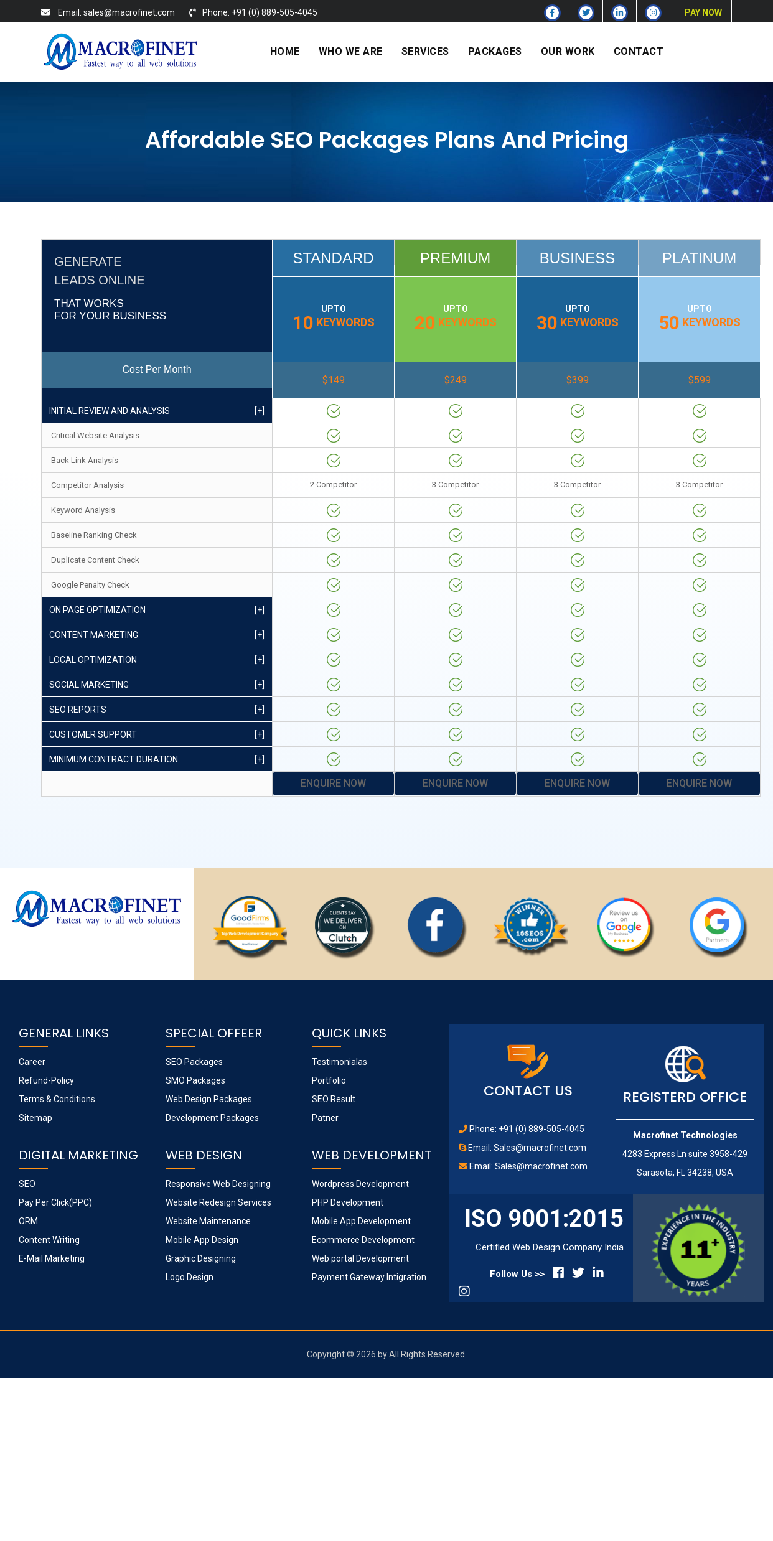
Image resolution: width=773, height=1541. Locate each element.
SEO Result (333, 1099)
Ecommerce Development (363, 1240)
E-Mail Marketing (52, 1258)
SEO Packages (194, 1062)
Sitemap (35, 1118)
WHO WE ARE (351, 51)
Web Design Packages (209, 1099)
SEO (27, 1184)
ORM (28, 1221)
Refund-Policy (46, 1080)
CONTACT (639, 51)
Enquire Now (333, 783)
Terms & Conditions (57, 1099)
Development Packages (212, 1118)
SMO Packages (195, 1080)
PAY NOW (703, 12)
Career (32, 1062)
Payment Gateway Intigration (369, 1277)
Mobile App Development (361, 1221)
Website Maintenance (208, 1221)
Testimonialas (339, 1062)
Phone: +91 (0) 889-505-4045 (526, 1129)
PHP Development (347, 1202)
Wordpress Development (360, 1184)
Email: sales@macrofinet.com (116, 12)
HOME (285, 51)
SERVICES (425, 51)
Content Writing (49, 1240)
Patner (325, 1118)
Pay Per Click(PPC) (55, 1202)
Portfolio (329, 1080)
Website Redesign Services (218, 1202)
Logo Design (189, 1277)
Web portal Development (360, 1258)
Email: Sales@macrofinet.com (527, 1148)
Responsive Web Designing (218, 1184)
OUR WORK (568, 51)
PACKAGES (495, 51)
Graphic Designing (201, 1258)
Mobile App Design (202, 1240)
